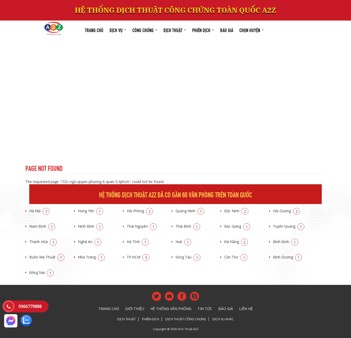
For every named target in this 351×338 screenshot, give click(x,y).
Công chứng (144, 29)
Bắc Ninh (236, 210)
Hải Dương (286, 210)
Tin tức (205, 308)
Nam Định (42, 226)
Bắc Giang (237, 226)
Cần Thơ (235, 257)
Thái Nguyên (142, 226)
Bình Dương (287, 257)
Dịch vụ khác (223, 319)
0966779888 (30, 306)
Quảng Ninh (190, 210)
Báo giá (226, 29)
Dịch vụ (118, 29)
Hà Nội (39, 210)
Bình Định (285, 241)
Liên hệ (246, 308)
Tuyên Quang (288, 226)
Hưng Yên (90, 210)
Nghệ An (89, 241)
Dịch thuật (174, 29)
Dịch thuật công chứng (185, 319)
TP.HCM (138, 257)
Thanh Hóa (43, 241)
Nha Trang (91, 257)
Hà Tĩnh (138, 241)
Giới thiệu (134, 308)
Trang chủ (94, 29)
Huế (183, 241)
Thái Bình (188, 226)
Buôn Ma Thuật (46, 257)
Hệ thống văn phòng (170, 308)
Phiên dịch (203, 29)
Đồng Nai (41, 272)
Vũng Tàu (188, 257)
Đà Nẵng (236, 241)
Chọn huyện (251, 29)
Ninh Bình (90, 226)
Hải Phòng (140, 210)
